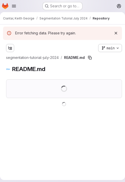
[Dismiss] (116, 33)
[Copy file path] (90, 58)
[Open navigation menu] (14, 6)
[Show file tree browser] (10, 48)
